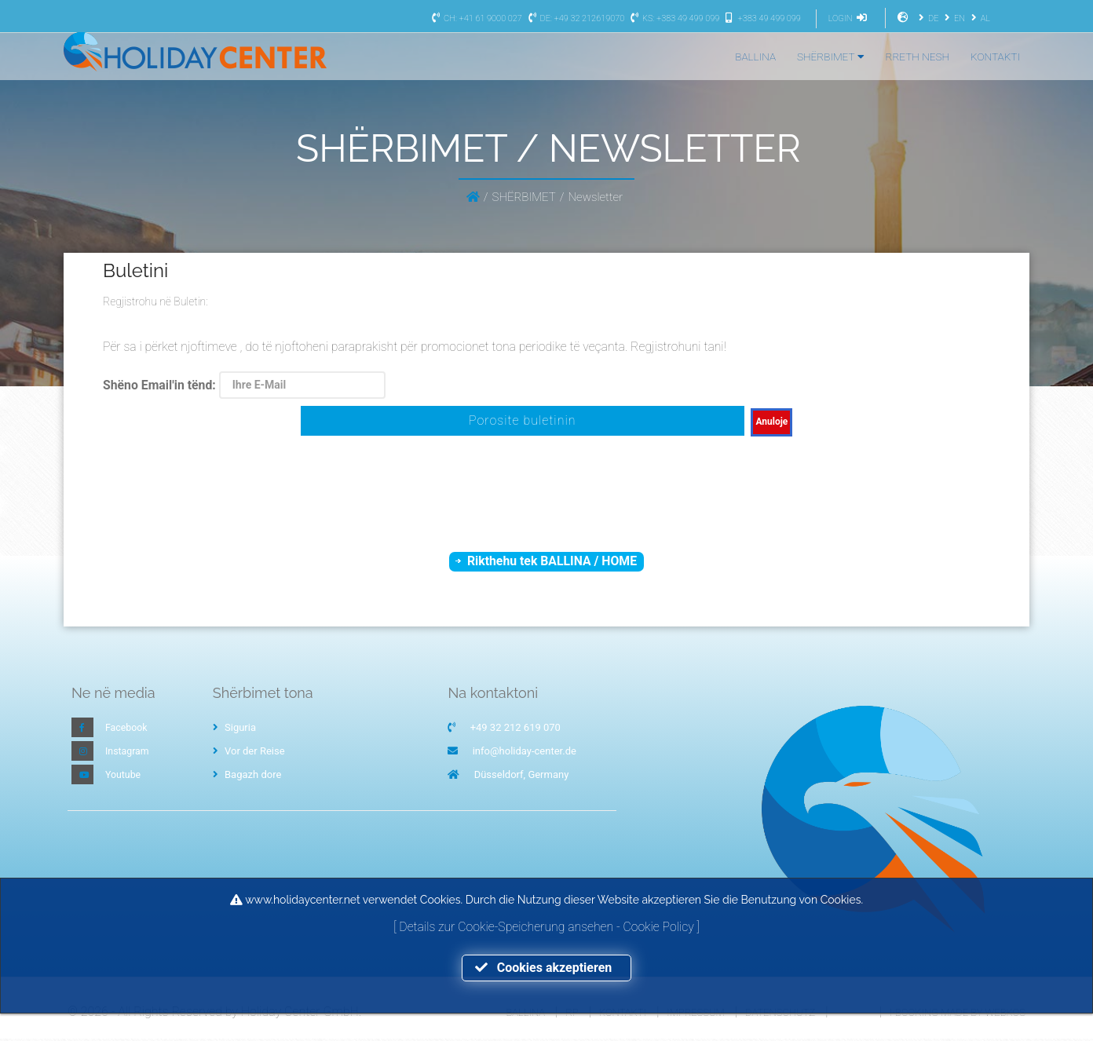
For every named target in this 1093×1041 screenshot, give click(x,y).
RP (571, 1014)
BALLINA (755, 56)
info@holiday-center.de (524, 753)
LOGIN (849, 18)
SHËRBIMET (831, 56)
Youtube (124, 777)
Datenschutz (780, 1014)
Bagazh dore (247, 777)
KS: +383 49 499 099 (673, 18)
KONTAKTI (995, 56)
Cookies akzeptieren (546, 967)
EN (953, 18)
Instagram (128, 753)
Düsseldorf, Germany (521, 777)
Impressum (695, 1014)
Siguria (234, 730)
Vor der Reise (249, 753)
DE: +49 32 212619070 (574, 18)
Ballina (525, 1014)
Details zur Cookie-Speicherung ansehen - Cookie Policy (548, 926)
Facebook (127, 730)
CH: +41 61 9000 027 (475, 18)
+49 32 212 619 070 (515, 730)
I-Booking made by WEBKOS (957, 1014)
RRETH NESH (918, 56)
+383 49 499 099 (761, 18)
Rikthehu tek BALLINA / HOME (552, 561)
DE (926, 18)
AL (978, 18)
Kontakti (622, 1014)
